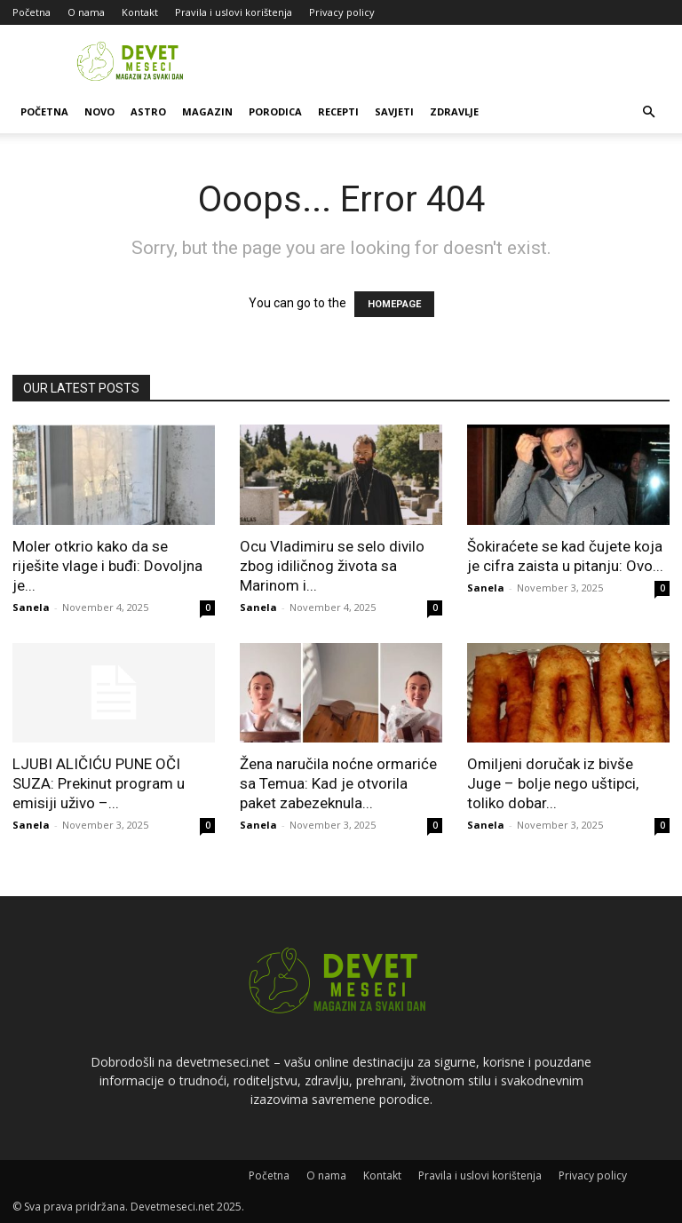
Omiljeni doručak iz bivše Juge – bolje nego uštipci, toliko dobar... (552, 783)
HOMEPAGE (394, 304)
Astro (148, 111)
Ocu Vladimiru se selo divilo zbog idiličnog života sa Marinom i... (332, 565)
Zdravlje (454, 111)
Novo (99, 111)
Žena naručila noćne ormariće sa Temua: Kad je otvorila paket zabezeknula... (338, 783)
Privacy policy (342, 12)
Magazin (207, 111)
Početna (31, 12)
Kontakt (140, 12)
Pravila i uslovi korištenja (233, 12)
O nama (86, 12)
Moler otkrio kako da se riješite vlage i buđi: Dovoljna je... (107, 565)
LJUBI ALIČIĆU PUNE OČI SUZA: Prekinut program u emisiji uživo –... (98, 783)
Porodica (275, 111)
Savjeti (394, 111)
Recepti (338, 111)
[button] (648, 112)
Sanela (31, 607)
